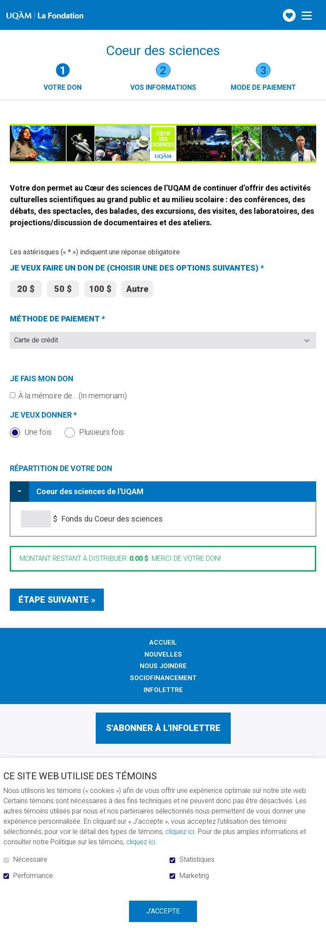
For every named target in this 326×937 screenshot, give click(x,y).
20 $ (26, 287)
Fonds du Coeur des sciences (112, 518)
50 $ (63, 287)
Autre (137, 287)
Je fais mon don (41, 378)
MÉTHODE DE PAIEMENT (71, 319)
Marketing (194, 876)
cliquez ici (179, 832)
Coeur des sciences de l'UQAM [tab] (90, 491)
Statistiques (196, 859)
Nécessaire (30, 859)
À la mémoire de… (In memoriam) (72, 396)
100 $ (100, 287)
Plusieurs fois (94, 431)
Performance (33, 876)
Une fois (31, 431)
